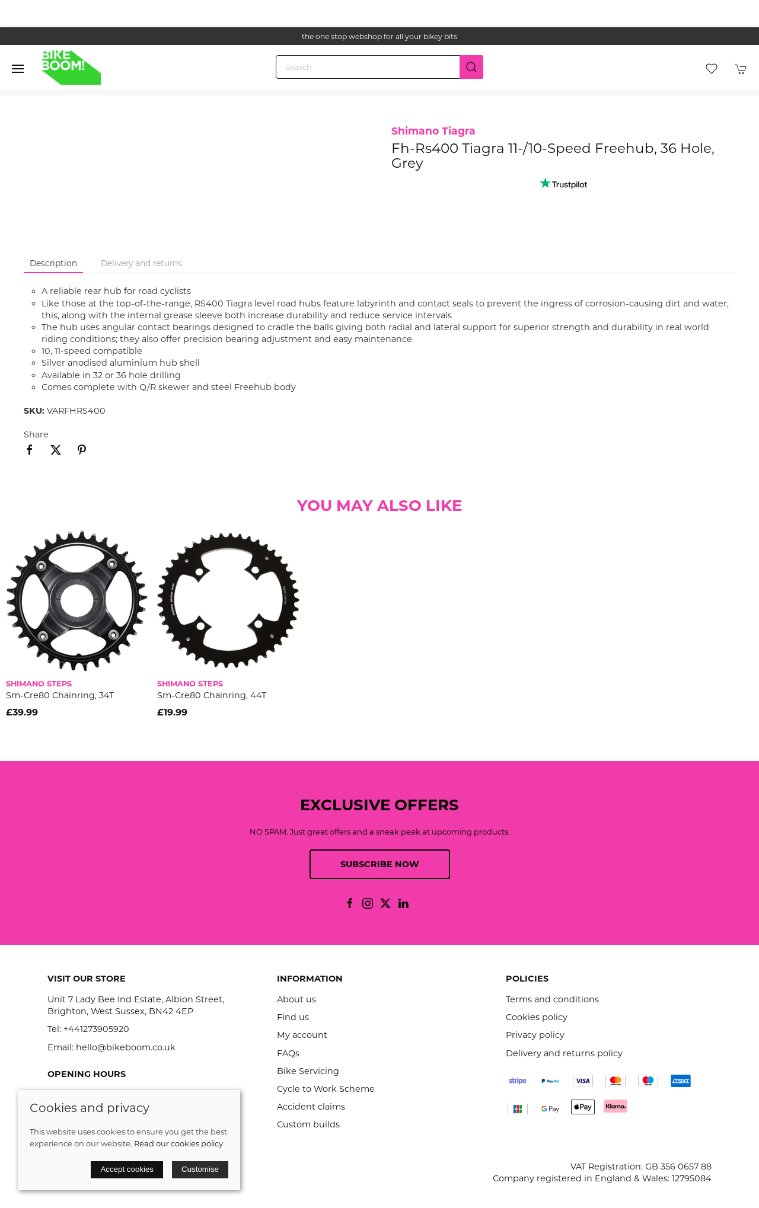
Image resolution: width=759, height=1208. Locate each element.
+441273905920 (96, 1029)
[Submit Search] (471, 67)
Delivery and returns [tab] (141, 263)
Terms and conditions (552, 999)
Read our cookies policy (178, 1143)
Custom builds (308, 1124)
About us (296, 999)
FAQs (288, 1053)
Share (36, 434)
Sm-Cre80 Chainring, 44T (211, 695)
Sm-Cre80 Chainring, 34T (60, 695)
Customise (200, 1169)
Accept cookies (127, 1169)
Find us (293, 1017)
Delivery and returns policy (564, 1053)
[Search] (379, 67)
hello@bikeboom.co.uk (126, 1047)
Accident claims (311, 1106)
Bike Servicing (308, 1071)
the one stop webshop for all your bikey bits (379, 36)
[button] (18, 69)
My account (302, 1035)
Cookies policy (536, 1017)
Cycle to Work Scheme (326, 1089)
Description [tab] (53, 263)
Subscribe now (379, 864)
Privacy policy (535, 1035)
